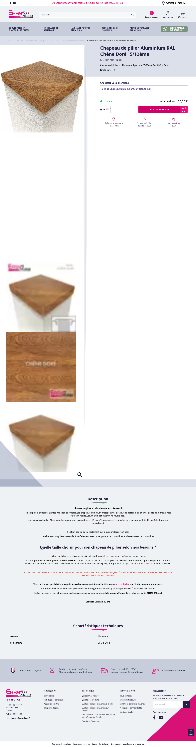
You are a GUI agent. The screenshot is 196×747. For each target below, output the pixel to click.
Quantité (104, 109)
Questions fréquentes (91, 721)
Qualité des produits (90, 700)
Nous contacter (126, 695)
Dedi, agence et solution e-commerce (127, 744)
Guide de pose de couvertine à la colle (97, 704)
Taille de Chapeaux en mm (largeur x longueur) (125, 89)
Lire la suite (106, 70)
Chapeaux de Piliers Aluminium (72, 40)
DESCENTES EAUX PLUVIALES (110, 29)
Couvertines (49, 695)
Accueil (12, 40)
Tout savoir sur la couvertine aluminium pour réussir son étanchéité (98, 716)
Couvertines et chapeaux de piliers (19, 29)
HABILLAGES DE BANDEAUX (51, 29)
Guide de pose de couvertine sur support (95, 709)
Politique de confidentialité (131, 708)
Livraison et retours (128, 700)
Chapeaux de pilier (51, 708)
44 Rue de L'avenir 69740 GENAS (14, 706)
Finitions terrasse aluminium (139, 29)
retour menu (191, 734)
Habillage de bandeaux (53, 700)
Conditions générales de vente (132, 704)
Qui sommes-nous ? (90, 695)
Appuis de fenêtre (51, 704)
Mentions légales (127, 712)
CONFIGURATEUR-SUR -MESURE (174, 29)
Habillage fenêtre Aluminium (80, 29)
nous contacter (121, 584)
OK (186, 704)
